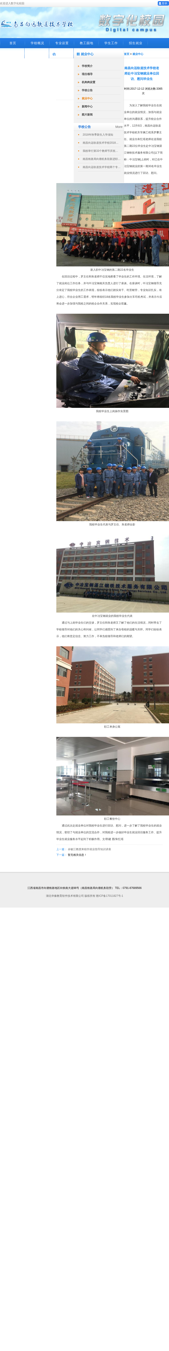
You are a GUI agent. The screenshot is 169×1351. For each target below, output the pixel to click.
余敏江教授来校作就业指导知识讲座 (89, 849)
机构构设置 (88, 82)
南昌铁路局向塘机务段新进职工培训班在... (102, 159)
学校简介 (87, 66)
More (119, 127)
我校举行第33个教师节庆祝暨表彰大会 (102, 150)
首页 (12, 43)
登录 (164, 3)
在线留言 (12, 53)
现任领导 (87, 74)
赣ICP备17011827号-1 (109, 895)
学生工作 (111, 43)
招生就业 (135, 43)
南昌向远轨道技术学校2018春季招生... (102, 142)
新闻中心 (87, 106)
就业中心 (87, 98)
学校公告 (87, 90)
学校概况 (37, 43)
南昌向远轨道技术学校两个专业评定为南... (102, 167)
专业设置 (62, 43)
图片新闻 (87, 114)
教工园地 (86, 43)
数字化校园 (61, 53)
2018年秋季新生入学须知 (98, 134)
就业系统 (37, 53)
